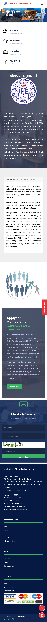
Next (43, 16)
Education (8, 559)
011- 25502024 (15, 498)
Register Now (45, 307)
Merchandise (9, 587)
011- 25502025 (15, 500)
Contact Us (8, 537)
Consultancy (9, 566)
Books (6, 583)
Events (6, 530)
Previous (3, 16)
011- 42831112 (14, 495)
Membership (9, 591)
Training (7, 562)
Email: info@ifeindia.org (13, 503)
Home (6, 526)
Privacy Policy (9, 541)
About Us (7, 534)
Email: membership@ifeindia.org (16, 509)
